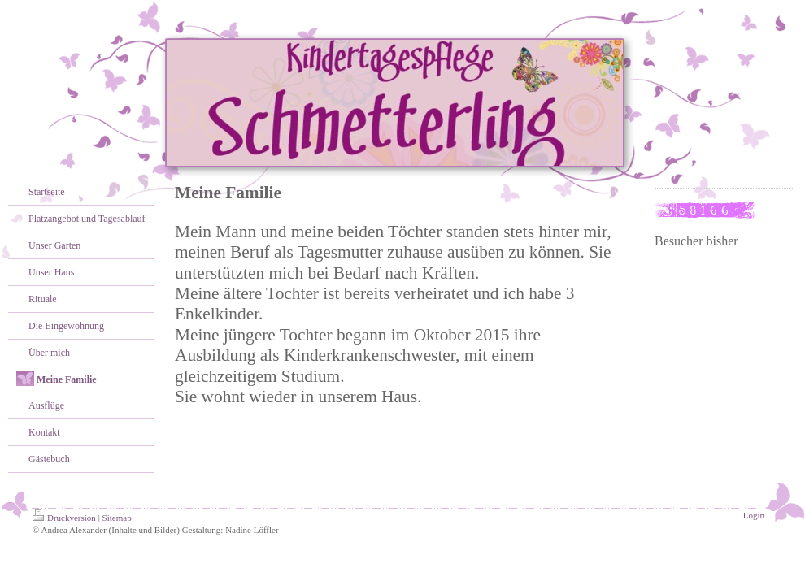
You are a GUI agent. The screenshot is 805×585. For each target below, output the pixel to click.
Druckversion (64, 517)
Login (753, 515)
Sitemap (117, 517)
